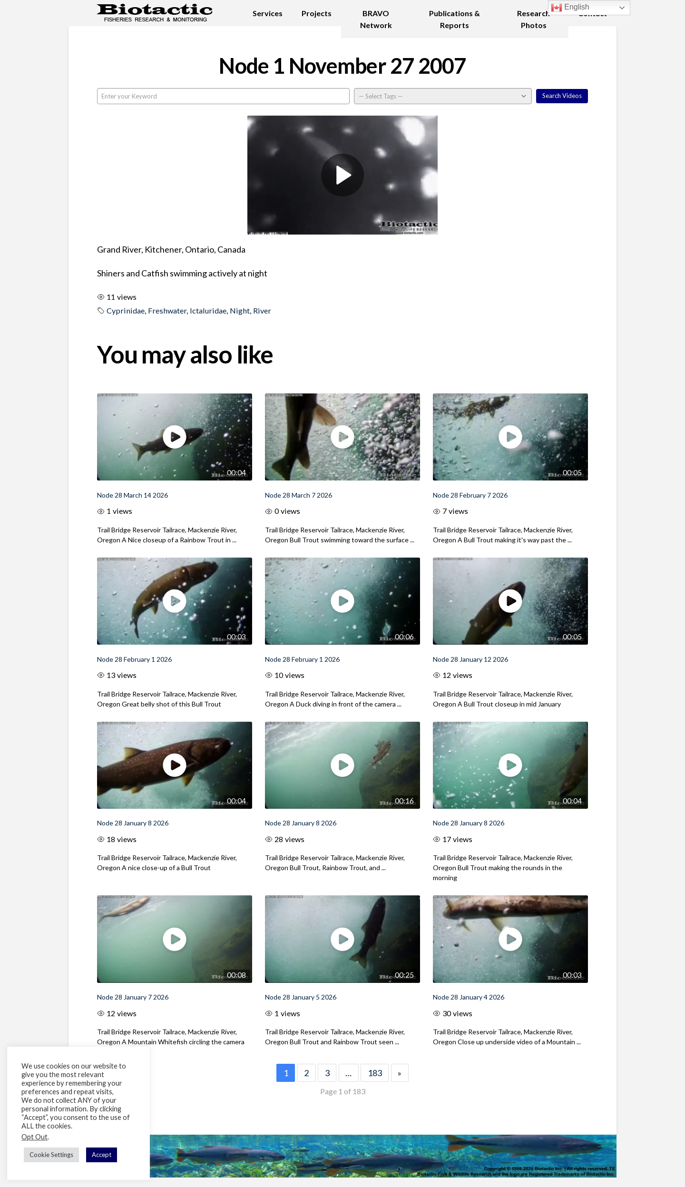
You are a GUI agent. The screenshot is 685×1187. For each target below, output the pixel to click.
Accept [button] (101, 1154)
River (262, 310)
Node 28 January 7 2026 (132, 997)
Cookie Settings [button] (51, 1154)
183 (375, 1073)
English (570, 7)
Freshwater (167, 310)
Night (240, 310)
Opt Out (34, 1137)
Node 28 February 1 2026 (134, 659)
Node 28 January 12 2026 (470, 659)
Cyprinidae (126, 310)
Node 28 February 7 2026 (470, 495)
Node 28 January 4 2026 (468, 997)
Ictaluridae (208, 310)
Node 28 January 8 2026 (132, 823)
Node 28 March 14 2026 (132, 495)
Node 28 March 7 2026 (298, 495)
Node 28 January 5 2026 (300, 997)
